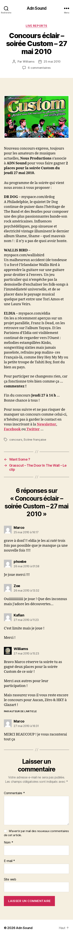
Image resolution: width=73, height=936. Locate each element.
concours (15, 439)
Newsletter (46, 424)
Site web (10, 879)
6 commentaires (39, 68)
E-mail (9, 861)
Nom (8, 842)
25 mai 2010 (52, 61)
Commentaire (14, 793)
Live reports (36, 25)
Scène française (35, 439)
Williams (28, 61)
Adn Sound (36, 8)
